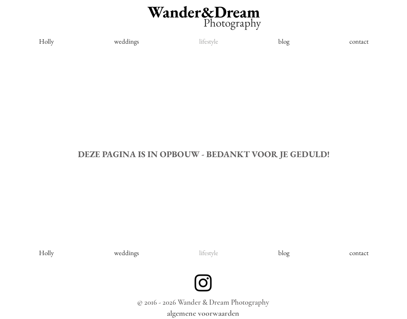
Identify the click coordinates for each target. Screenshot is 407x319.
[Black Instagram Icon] (203, 282)
